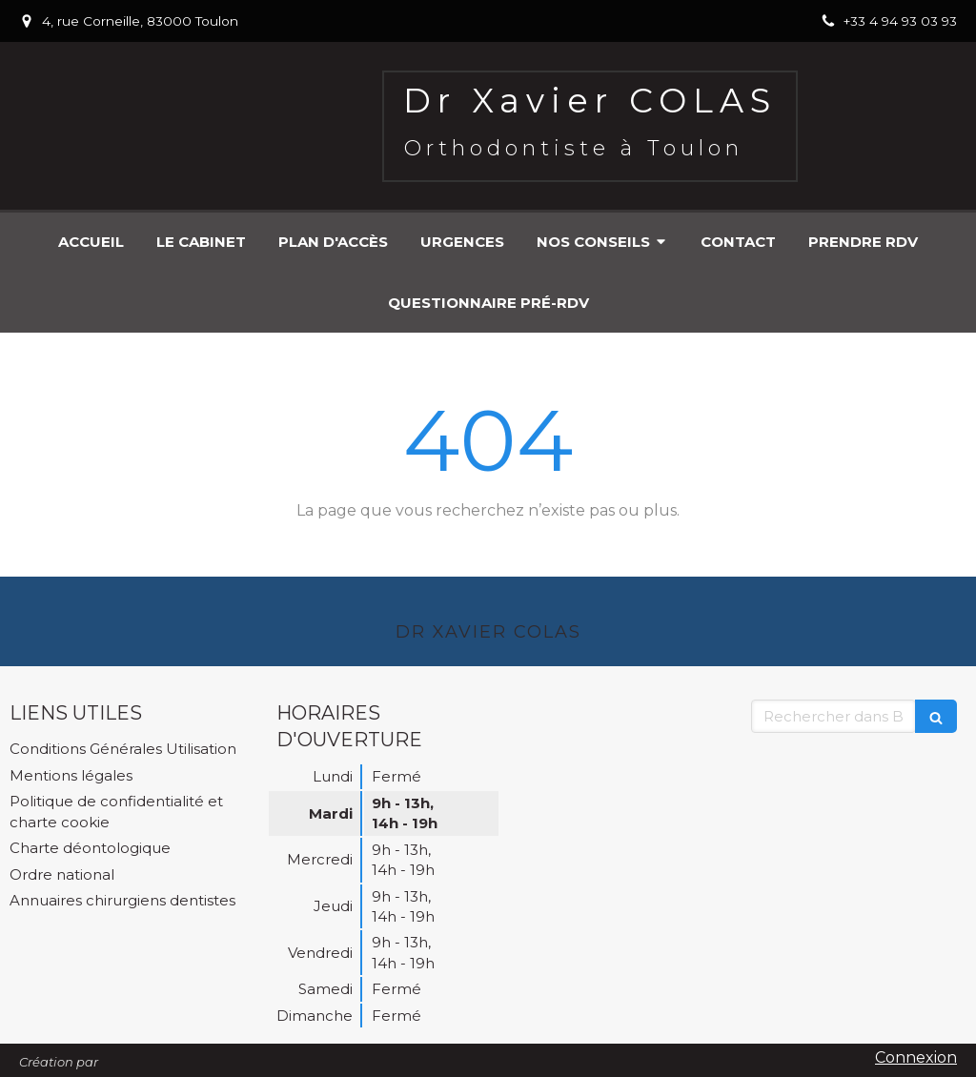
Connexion (916, 1057)
